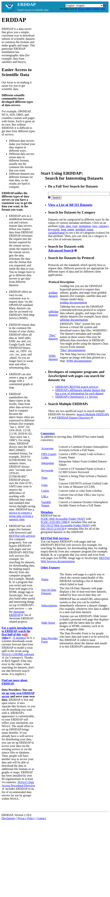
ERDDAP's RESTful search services (76, 386)
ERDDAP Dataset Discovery (75, 417)
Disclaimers (8, 818)
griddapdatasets (53, 294)
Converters (48, 433)
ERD (103, 8)
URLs (44, 496)
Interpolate (47, 463)
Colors (45, 490)
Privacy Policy (26, 818)
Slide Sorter (48, 622)
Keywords (47, 470)
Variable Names (46, 504)
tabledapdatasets (53, 313)
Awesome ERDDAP (17, 613)
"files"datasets (53, 337)
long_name (67, 229)
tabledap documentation (74, 319)
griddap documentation (73, 302)
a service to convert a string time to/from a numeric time (21, 514)
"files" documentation (73, 350)
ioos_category (100, 226)
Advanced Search (61, 250)
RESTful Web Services (55, 538)
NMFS (88, 8)
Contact (41, 818)
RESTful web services (22, 535)
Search (56, 197)
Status (44, 579)
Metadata (47, 512)
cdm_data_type (69, 226)
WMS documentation (78, 360)
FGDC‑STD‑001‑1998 (55, 522)
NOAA (81, 8)
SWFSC (96, 8)
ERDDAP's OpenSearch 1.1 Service (76, 396)
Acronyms (47, 448)
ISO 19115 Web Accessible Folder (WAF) (65, 525)
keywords (53, 229)
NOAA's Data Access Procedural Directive (18, 785)
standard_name (84, 229)
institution (85, 226)
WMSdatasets (53, 357)
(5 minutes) (19, 637)
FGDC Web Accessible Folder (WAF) (63, 518)
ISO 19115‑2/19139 (54, 528)
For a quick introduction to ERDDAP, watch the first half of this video (17, 632)
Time (44, 477)
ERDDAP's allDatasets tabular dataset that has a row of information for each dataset (80, 392)
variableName (56, 232)
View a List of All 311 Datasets (70, 205)
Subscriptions (49, 605)
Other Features (50, 567)
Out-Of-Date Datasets (48, 591)
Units (44, 485)
